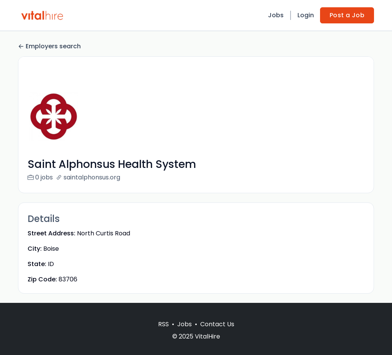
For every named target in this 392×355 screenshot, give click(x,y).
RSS (163, 333)
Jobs (276, 15)
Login (305, 15)
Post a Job (347, 15)
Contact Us (217, 333)
